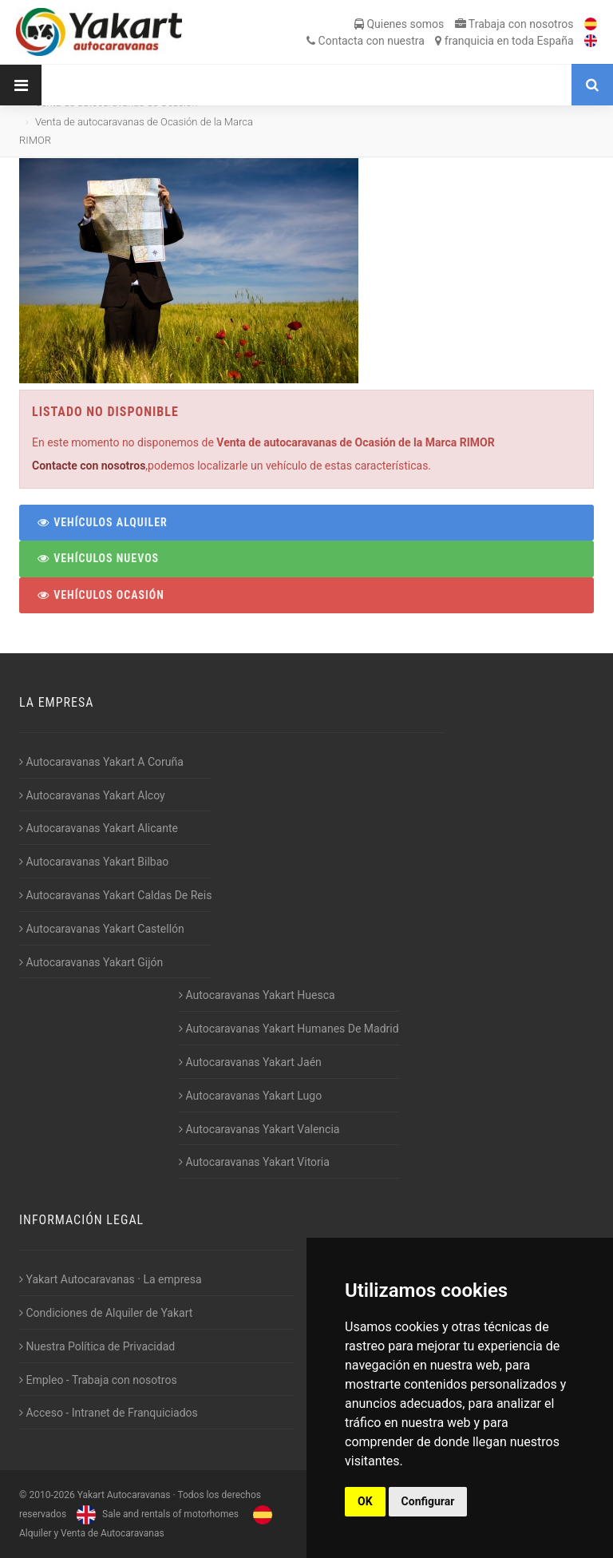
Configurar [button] (428, 1501)
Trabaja (514, 24)
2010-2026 (51, 1495)
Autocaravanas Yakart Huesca (257, 995)
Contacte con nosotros (88, 465)
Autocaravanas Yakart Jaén (250, 1062)
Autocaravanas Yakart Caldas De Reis (115, 895)
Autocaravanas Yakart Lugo (250, 1095)
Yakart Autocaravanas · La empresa (110, 1279)
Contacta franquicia (439, 40)
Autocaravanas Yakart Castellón (101, 928)
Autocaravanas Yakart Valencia (259, 1129)
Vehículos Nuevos (97, 558)
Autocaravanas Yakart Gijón (91, 962)
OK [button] (365, 1501)
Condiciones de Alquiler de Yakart (105, 1312)
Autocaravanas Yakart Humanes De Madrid (289, 1028)
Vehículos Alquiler (102, 522)
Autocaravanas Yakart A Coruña (101, 761)
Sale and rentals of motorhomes (156, 1514)
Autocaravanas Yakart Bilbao (93, 861)
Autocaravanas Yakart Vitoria (254, 1162)
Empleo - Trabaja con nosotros (98, 1380)
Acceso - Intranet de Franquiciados (108, 1412)
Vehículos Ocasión (100, 595)
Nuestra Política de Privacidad (97, 1346)
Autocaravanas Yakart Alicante (98, 828)
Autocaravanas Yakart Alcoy (92, 795)
